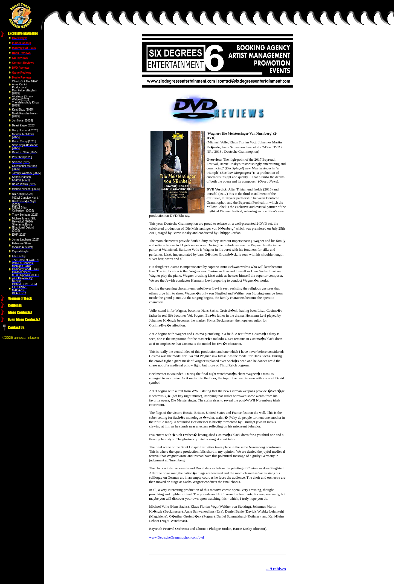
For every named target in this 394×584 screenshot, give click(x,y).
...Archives (276, 568)
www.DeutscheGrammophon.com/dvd (176, 537)
